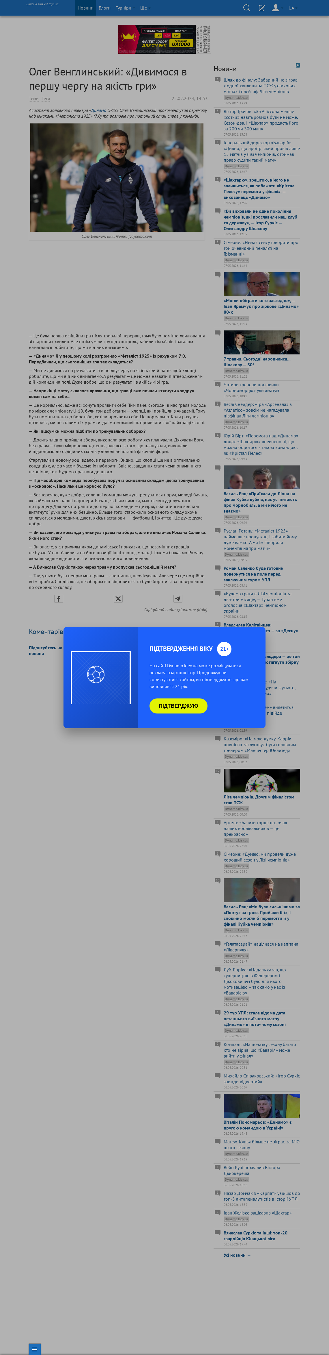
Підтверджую (178, 706)
